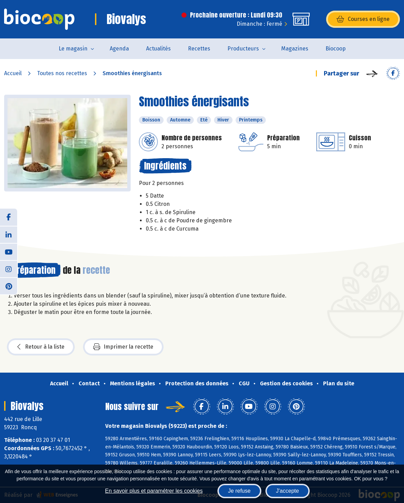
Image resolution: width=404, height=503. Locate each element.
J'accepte (287, 491)
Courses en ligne (363, 19)
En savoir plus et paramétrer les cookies (154, 491)
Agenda (119, 48)
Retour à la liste (40, 346)
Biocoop (335, 48)
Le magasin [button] (73, 48)
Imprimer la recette (123, 346)
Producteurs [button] (243, 48)
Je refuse (239, 491)
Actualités (158, 48)
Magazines (294, 48)
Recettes (199, 48)
